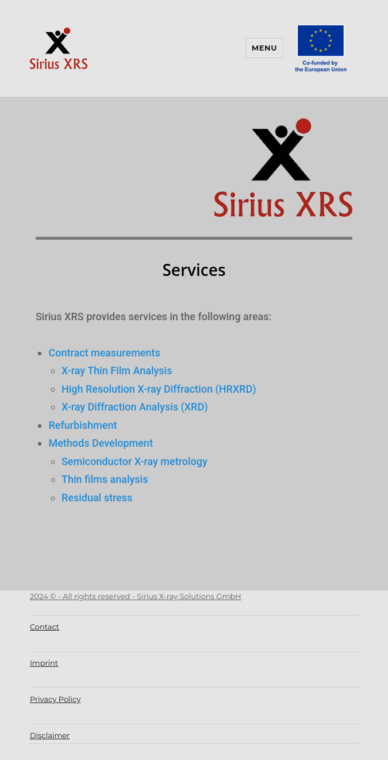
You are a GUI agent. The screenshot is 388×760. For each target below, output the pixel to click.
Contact (44, 626)
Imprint (44, 662)
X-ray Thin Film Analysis (117, 370)
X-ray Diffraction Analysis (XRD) (135, 407)
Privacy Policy (55, 699)
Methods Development (100, 443)
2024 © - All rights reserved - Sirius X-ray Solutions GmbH (135, 596)
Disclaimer (50, 735)
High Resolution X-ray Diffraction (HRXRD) (159, 389)
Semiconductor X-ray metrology (135, 461)
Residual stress (97, 498)
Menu (264, 47)
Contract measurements (105, 353)
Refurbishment (82, 425)
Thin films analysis (105, 479)
